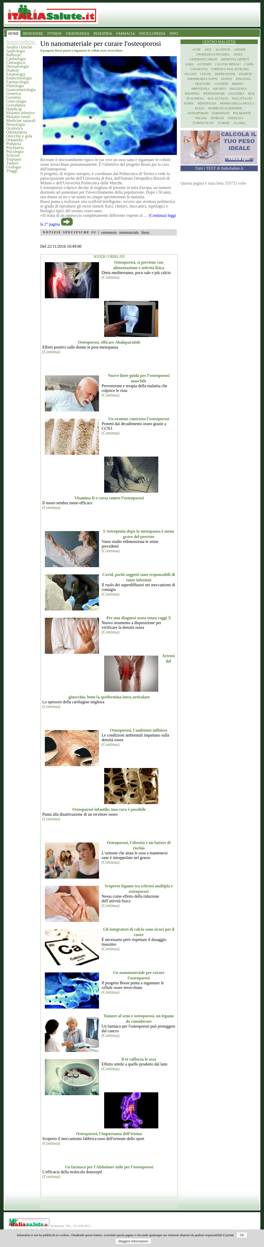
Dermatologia (17, 66)
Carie (248, 64)
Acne (196, 49)
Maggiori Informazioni (133, 1241)
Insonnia (192, 93)
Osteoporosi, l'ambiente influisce (138, 730)
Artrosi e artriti (235, 59)
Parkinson (220, 113)
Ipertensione (214, 93)
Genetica (13, 93)
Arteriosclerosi (203, 59)
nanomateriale (128, 232)
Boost (145, 232)
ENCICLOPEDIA (152, 34)
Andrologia (15, 51)
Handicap (14, 109)
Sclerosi (13, 155)
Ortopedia (14, 140)
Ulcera (239, 123)
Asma (189, 64)
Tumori (12, 163)
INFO (174, 34)
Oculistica (14, 128)
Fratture (203, 84)
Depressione (225, 74)
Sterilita (235, 118)
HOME (13, 34)
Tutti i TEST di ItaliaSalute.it (219, 168)
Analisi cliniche (19, 47)
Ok (242, 1235)
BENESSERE (33, 34)
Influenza (238, 88)
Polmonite (242, 113)
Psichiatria (15, 147)
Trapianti (13, 159)
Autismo (204, 64)
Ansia (238, 54)
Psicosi (201, 118)
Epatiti (226, 79)
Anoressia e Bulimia (212, 54)
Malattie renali (18, 116)
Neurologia (15, 124)
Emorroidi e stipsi (202, 79)
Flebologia (15, 86)
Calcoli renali (228, 64)
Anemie (240, 49)
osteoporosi (108, 232)
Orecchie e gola (19, 136)
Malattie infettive (20, 113)
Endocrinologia (19, 78)
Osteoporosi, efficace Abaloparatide (109, 342)
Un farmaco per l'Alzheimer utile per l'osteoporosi (109, 1167)
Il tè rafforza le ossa (138, 1059)
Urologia (13, 167)
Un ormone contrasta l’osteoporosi (138, 419)
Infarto (219, 88)
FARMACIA (125, 34)
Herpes (237, 84)
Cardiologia (16, 58)
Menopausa (207, 103)
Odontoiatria (16, 132)
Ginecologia (16, 101)
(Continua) (110, 277)
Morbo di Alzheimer (225, 108)
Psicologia (14, 151)
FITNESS (54, 34)
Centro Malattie (219, 42)
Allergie (222, 49)
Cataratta (199, 69)
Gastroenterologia (21, 89)
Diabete (12, 70)
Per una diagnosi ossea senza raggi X (138, 618)
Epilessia (243, 79)
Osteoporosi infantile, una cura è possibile (109, 809)
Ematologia (15, 74)
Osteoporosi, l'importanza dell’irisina (109, 1134)
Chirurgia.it (15, 62)
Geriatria (13, 97)
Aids (208, 49)
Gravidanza (15, 105)
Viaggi (11, 171)
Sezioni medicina (20, 41)
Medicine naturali (20, 120)
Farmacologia (17, 82)
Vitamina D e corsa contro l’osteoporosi (109, 498)
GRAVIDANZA (77, 34)
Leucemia (236, 93)
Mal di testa (218, 98)
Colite (205, 74)
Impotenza (200, 88)
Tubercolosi (203, 123)
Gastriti (221, 84)
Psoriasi (217, 118)
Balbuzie (13, 55)
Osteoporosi (197, 113)
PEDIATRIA (103, 34)
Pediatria (13, 144)
